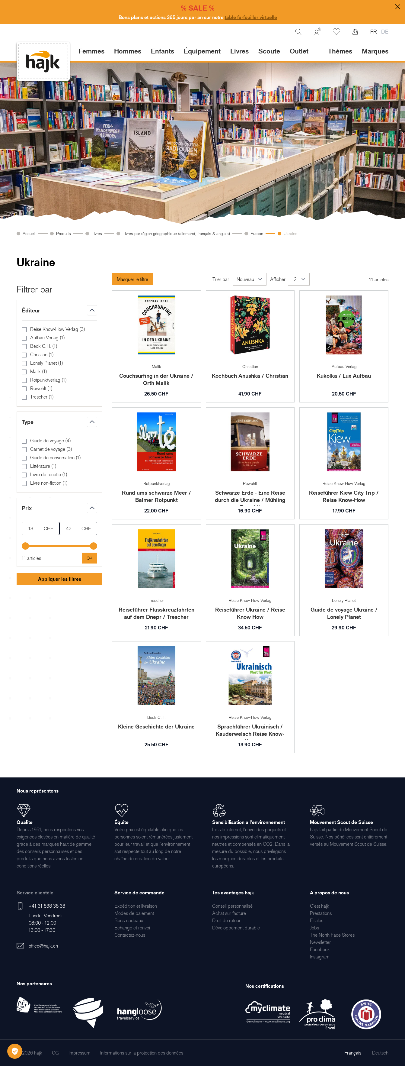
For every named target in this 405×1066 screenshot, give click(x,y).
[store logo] (43, 61)
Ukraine (290, 233)
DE (384, 31)
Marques (375, 51)
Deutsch (380, 1053)
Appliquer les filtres (59, 579)
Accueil (29, 233)
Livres (96, 233)
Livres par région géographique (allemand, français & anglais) (176, 233)
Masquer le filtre (132, 279)
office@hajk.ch (43, 946)
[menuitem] (135, 906)
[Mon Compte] (317, 31)
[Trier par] (249, 279)
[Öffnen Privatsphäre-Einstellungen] (14, 1051)
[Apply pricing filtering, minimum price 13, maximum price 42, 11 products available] (89, 558)
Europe (256, 233)
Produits (63, 233)
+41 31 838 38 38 (47, 906)
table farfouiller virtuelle (251, 17)
